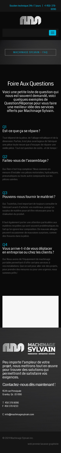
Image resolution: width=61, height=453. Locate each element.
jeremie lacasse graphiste (46, 444)
